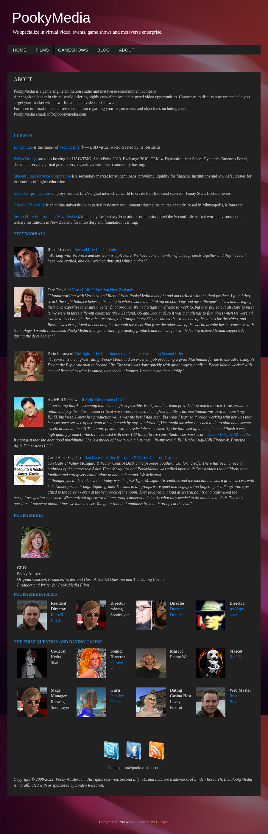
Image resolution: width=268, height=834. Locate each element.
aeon (233, 615)
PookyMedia (51, 18)
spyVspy (237, 609)
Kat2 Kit (237, 657)
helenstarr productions (32, 193)
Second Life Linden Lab (95, 250)
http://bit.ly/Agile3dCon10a (227, 434)
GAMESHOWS (73, 49)
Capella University (29, 205)
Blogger (162, 822)
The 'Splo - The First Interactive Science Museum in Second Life (128, 353)
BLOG (103, 49)
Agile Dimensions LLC (104, 400)
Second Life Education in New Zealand (46, 216)
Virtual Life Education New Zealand (102, 290)
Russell (57, 615)
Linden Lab (23, 147)
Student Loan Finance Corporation (42, 176)
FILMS (42, 49)
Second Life (70, 147)
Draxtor (176, 609)
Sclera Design (25, 159)
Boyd (55, 620)
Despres (176, 615)
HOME (20, 49)
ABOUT (126, 49)
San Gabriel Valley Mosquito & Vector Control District (130, 457)
